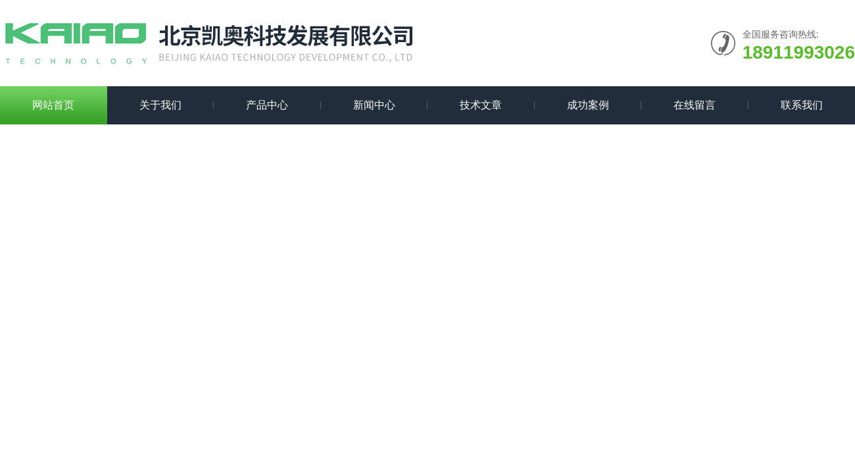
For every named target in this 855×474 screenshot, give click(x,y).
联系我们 (802, 105)
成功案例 (588, 105)
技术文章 (481, 105)
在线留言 (694, 105)
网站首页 (53, 105)
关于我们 (160, 105)
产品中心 (267, 105)
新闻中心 (374, 105)
